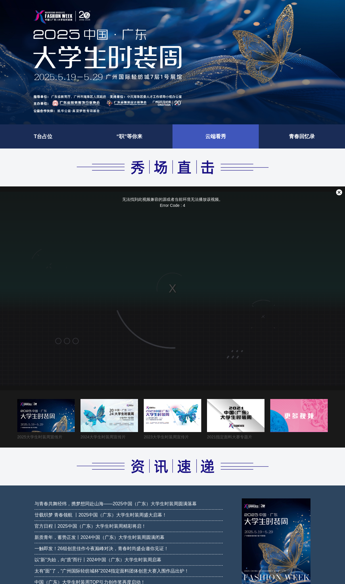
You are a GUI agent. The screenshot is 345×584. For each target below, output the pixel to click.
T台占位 (43, 136)
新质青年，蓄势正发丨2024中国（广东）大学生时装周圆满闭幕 (99, 537)
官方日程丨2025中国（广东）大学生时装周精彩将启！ (90, 526)
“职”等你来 (129, 136)
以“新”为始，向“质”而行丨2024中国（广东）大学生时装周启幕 (97, 559)
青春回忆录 (302, 136)
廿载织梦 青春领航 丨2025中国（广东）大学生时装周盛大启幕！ (100, 514)
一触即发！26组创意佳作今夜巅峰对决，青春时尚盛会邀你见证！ (101, 548)
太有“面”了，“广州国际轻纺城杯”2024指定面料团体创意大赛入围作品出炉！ (111, 570)
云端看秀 (215, 136)
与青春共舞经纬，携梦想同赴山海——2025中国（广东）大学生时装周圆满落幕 (115, 503)
